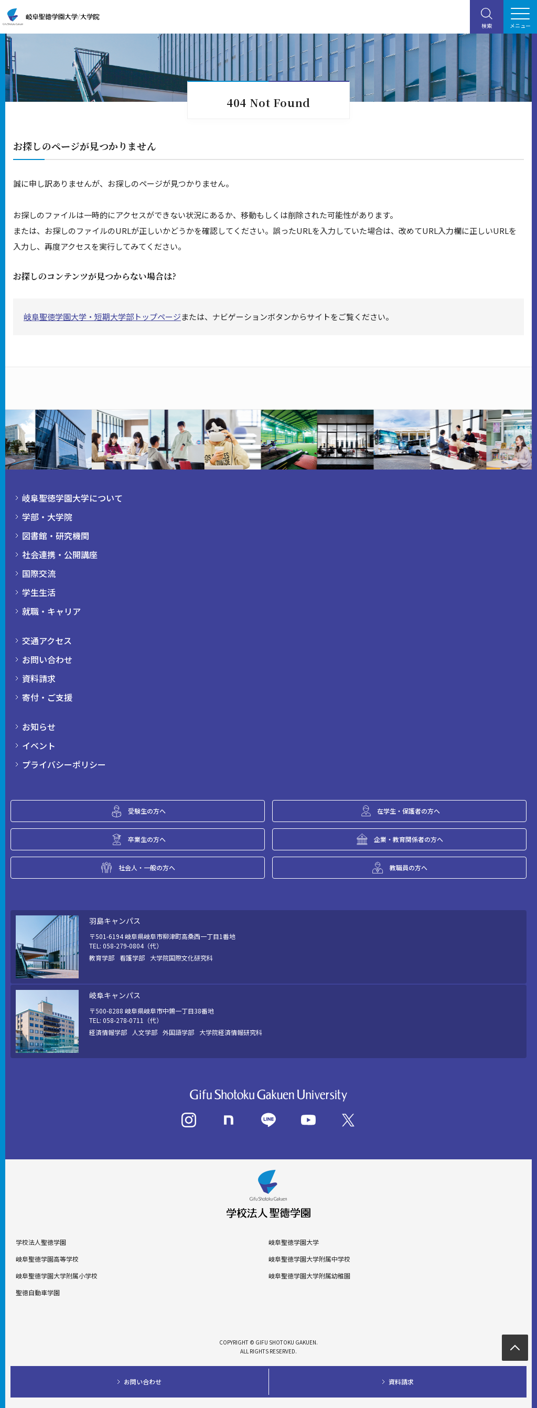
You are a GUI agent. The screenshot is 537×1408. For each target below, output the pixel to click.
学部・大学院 (47, 517)
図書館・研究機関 (55, 535)
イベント (39, 745)
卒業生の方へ (147, 839)
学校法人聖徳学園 (41, 1242)
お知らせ (39, 726)
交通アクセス (47, 640)
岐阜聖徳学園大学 (293, 1242)
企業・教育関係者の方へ (408, 839)
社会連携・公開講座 (60, 554)
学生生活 (39, 592)
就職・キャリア (51, 611)
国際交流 (39, 573)
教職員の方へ (408, 867)
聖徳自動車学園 (38, 1292)
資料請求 (39, 678)
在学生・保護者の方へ (408, 810)
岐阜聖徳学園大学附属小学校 (57, 1276)
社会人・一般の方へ (147, 867)
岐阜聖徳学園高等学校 (47, 1259)
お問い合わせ (47, 659)
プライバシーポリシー (64, 764)
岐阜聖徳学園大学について (72, 498)
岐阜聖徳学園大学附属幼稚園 (309, 1276)
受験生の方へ (147, 810)
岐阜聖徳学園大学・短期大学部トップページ (102, 316)
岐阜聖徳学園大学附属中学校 (309, 1259)
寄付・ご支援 (47, 697)
